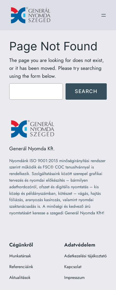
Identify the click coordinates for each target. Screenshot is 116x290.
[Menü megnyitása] (103, 15)
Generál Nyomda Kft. (32, 148)
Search (86, 91)
